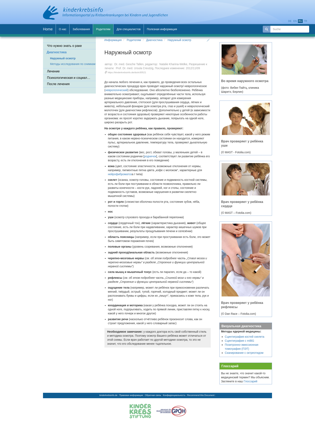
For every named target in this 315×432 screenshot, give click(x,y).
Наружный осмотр (179, 40)
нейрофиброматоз (120, 174)
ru (300, 21)
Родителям (134, 40)
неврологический (116, 90)
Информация (113, 40)
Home (48, 29)
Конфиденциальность (174, 395)
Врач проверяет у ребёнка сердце (242, 204)
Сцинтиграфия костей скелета (244, 336)
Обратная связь (153, 395)
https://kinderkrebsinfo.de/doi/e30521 (127, 72)
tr (305, 21)
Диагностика (154, 40)
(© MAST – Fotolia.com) (236, 212)
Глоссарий (229, 366)
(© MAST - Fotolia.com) (236, 152)
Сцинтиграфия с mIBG (239, 340)
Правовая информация (131, 395)
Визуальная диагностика (241, 326)
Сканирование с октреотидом (244, 352)
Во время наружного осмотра (245, 81)
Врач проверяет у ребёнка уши (242, 143)
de (289, 21)
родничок (150, 156)
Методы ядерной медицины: (241, 331)
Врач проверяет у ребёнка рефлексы (242, 305)
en (295, 21)
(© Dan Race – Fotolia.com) (238, 313)
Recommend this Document (201, 395)
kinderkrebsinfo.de (108, 395)
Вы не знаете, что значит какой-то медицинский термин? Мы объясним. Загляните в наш (245, 377)
